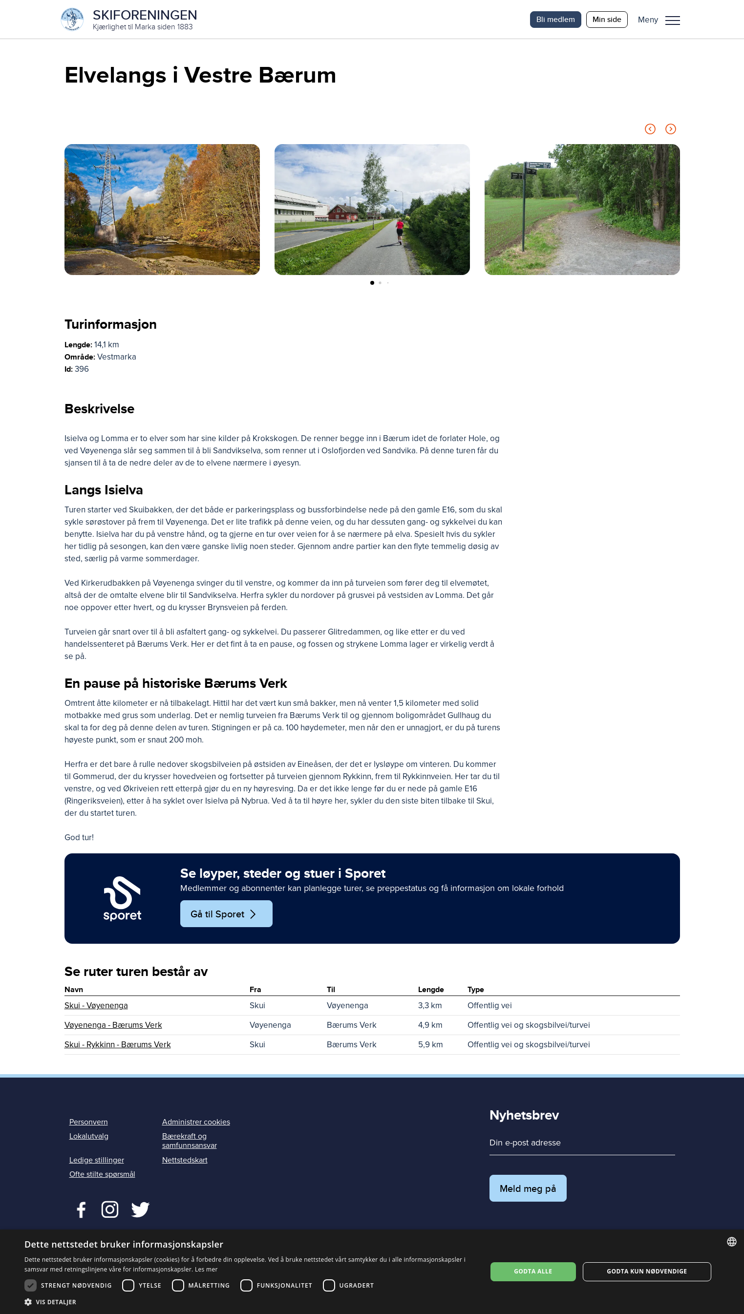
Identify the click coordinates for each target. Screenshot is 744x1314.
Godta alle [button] (533, 1271)
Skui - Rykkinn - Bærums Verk (117, 1045)
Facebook (78, 1209)
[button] (662, 19)
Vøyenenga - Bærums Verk (113, 1025)
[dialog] (372, 1271)
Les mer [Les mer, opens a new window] (206, 1269)
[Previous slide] (650, 131)
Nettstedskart (185, 1161)
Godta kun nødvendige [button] (647, 1271)
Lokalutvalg (88, 1137)
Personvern (88, 1122)
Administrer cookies (196, 1122)
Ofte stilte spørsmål (102, 1175)
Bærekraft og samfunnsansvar (189, 1141)
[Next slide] (670, 131)
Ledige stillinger (96, 1161)
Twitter (109, 1209)
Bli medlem (555, 19)
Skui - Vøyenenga (96, 1006)
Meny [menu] (672, 20)
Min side (607, 19)
